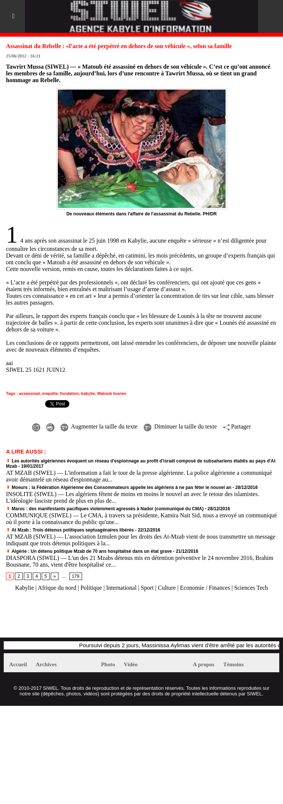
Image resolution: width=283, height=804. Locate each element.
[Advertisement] (91, 618)
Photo (108, 664)
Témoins (233, 664)
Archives (46, 664)
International (121, 588)
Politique (91, 588)
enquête (50, 393)
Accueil (18, 664)
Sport (147, 588)
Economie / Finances (205, 588)
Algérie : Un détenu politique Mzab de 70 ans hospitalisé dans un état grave (89, 551)
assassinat (29, 393)
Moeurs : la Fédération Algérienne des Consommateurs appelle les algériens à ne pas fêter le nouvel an (118, 487)
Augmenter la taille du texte (99, 426)
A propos (203, 664)
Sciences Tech (251, 588)
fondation (69, 393)
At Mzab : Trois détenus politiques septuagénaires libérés (70, 530)
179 (75, 576)
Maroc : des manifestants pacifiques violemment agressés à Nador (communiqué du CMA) (105, 508)
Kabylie (24, 588)
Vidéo (131, 664)
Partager (237, 426)
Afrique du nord (57, 588)
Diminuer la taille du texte (180, 426)
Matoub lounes (111, 393)
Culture (167, 588)
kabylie (88, 393)
